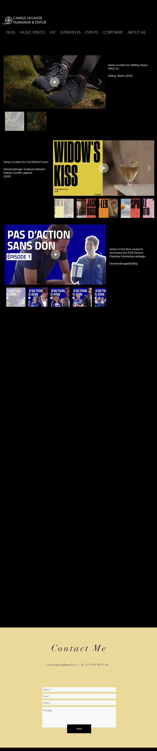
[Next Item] (100, 82)
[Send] (79, 728)
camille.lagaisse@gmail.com (61, 664)
